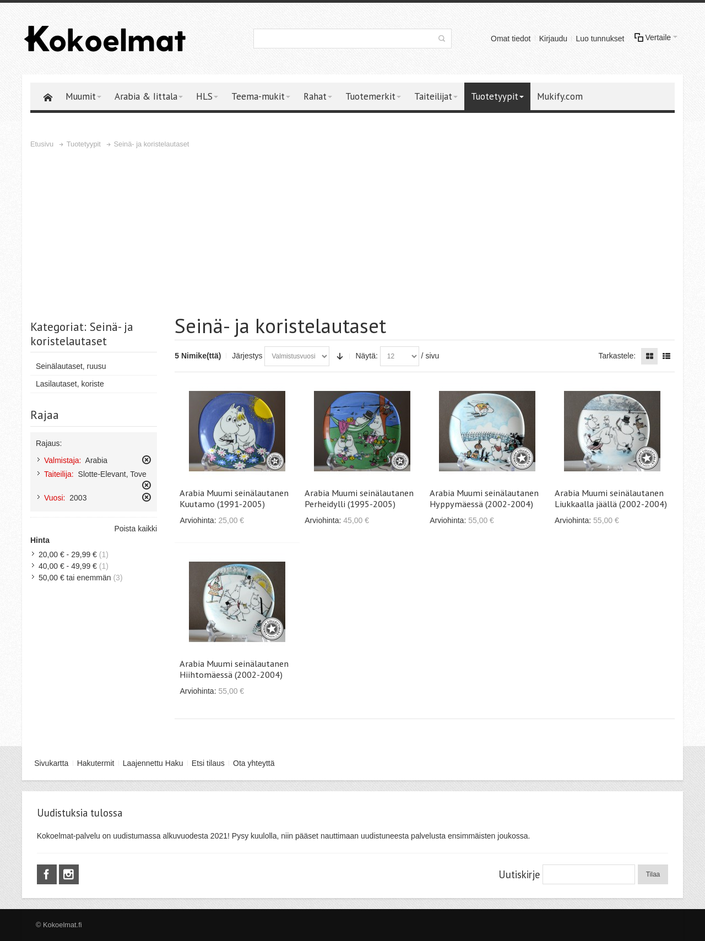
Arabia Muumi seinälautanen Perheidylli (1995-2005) (359, 498)
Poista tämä (146, 460)
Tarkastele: (617, 355)
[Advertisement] (352, 233)
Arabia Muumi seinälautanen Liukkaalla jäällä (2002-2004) (611, 498)
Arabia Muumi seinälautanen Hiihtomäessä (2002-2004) (234, 669)
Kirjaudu (553, 38)
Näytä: (366, 355)
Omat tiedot (510, 38)
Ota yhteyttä (253, 763)
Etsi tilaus (208, 763)
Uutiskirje (519, 874)
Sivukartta (51, 763)
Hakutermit (96, 763)
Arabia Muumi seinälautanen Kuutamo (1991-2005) (234, 498)
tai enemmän (75, 577)
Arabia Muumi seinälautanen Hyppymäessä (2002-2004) (484, 498)
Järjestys (247, 355)
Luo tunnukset (600, 38)
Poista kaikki (135, 528)
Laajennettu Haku (153, 763)
